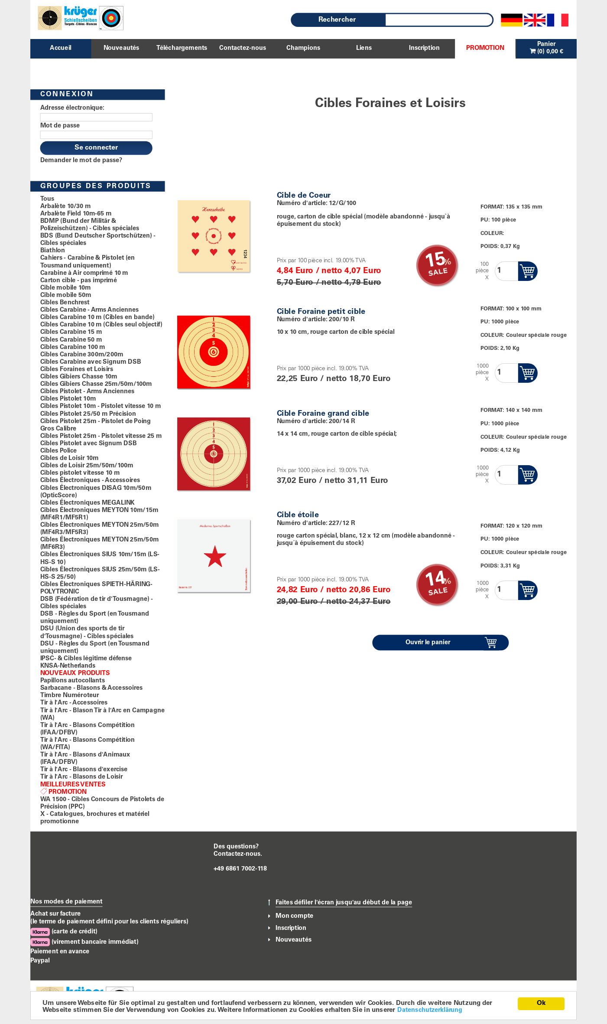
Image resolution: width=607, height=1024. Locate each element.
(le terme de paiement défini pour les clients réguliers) (109, 922)
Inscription (291, 928)
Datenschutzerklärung (429, 1010)
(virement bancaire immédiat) (84, 942)
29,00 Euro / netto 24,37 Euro (334, 602)
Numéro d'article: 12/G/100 (317, 204)
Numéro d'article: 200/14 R (316, 421)
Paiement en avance (59, 952)
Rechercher (337, 19)
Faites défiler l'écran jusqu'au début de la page (344, 903)
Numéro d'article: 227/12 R (316, 523)
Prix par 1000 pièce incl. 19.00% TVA (323, 369)
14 (435, 581)
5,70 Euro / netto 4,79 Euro (329, 283)
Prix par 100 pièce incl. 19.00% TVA (321, 261)
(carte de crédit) (63, 932)
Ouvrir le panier (428, 643)
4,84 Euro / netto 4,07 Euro (329, 271)
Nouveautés (294, 940)
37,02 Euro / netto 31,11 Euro (332, 481)
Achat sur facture (55, 914)
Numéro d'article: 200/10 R (316, 319)
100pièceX (482, 271)
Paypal (40, 961)
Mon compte (294, 916)
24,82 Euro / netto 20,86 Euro (334, 591)
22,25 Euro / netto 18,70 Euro (334, 379)
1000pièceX (482, 373)
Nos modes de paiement (66, 902)
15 (435, 261)
